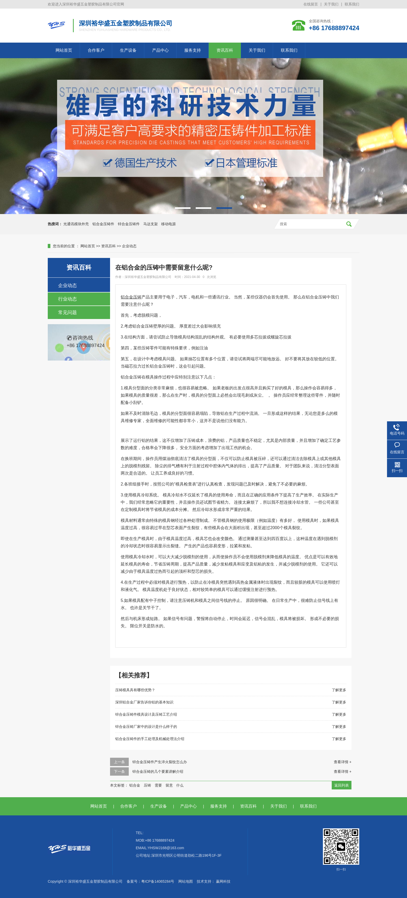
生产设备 (128, 50)
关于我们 (331, 4)
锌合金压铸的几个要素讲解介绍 (157, 771)
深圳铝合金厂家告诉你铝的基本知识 (144, 702)
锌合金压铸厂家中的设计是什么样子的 (146, 726)
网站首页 (64, 50)
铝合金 (134, 785)
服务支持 (192, 50)
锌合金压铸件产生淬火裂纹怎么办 (159, 762)
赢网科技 (223, 881)
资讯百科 (224, 50)
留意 (169, 785)
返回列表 (341, 785)
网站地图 (185, 881)
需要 (158, 785)
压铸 (147, 785)
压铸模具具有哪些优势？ (135, 690)
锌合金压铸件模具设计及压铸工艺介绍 (146, 714)
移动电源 (168, 224)
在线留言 (310, 4)
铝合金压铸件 (103, 224)
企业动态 (129, 246)
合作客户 (96, 50)
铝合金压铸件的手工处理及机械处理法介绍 (149, 739)
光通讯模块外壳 (76, 224)
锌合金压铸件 (129, 224)
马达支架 (150, 224)
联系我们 (352, 4)
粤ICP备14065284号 (157, 881)
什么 (180, 785)
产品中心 (160, 50)
